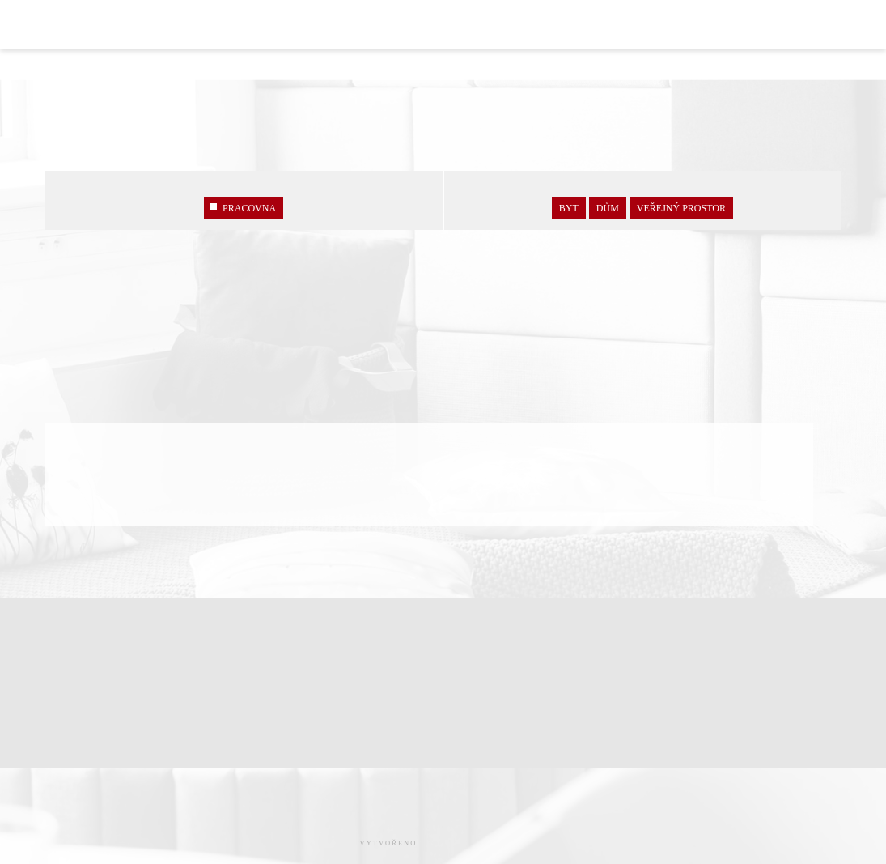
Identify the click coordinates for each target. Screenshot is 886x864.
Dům (607, 208)
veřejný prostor (681, 208)
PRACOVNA (243, 208)
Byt (569, 208)
